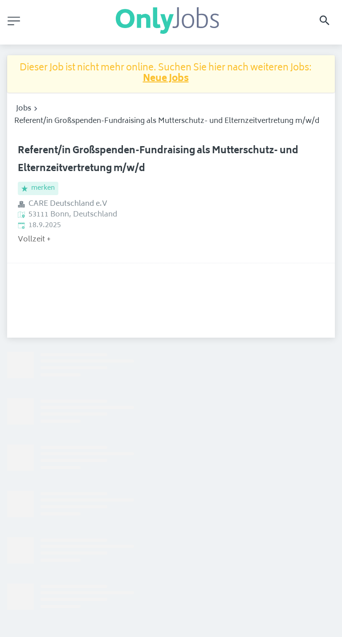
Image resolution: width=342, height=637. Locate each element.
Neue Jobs (166, 79)
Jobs (23, 108)
